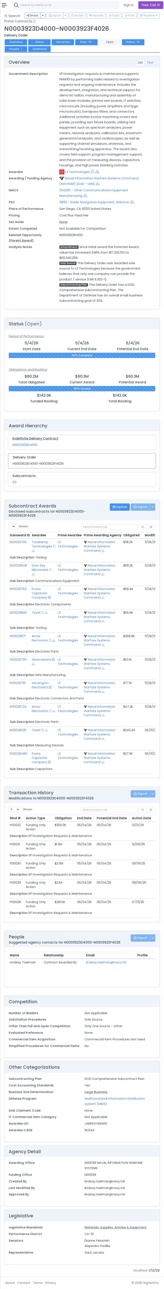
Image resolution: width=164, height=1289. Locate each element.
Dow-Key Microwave (40, 567)
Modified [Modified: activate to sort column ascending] (152, 535)
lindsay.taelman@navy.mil (106, 962)
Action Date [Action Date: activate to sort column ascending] (141, 818)
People (16, 49)
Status (39, 42)
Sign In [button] (129, 5)
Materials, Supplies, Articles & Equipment (115, 1227)
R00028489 (18, 753)
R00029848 (18, 565)
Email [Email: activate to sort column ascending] (90, 955)
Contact (23, 1283)
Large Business (96, 1092)
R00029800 (18, 612)
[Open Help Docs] (34, 21)
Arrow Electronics (40, 638)
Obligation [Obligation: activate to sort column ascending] (63, 818)
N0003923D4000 (24, 445)
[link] (151, 527)
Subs (86, 42)
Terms (38, 1283)
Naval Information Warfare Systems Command (99, 546)
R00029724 (18, 707)
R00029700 (18, 659)
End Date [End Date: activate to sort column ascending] (84, 818)
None (63, 222)
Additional (39, 49)
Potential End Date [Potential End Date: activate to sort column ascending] (112, 818)
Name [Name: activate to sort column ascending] (14, 955)
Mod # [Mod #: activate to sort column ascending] (15, 818)
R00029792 (18, 542)
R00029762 (18, 589)
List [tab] (140, 62)
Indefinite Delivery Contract (35, 438)
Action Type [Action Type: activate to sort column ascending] (35, 818)
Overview (16, 42)
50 (14, 482)
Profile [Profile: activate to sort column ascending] (142, 955)
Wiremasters (41, 659)
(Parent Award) (21, 240)
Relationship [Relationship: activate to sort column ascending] (54, 955)
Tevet (36, 612)
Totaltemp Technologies (42, 544)
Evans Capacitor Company (39, 593)
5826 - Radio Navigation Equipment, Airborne (94, 202)
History (133, 42)
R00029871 (18, 636)
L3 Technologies (77, 172)
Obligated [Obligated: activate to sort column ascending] (131, 535)
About (10, 1283)
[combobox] (76, 5)
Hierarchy (63, 42)
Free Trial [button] (151, 5)
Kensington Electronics (40, 685)
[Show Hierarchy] (97, 172)
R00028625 (18, 730)
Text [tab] (150, 62)
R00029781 (18, 683)
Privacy (50, 1283)
